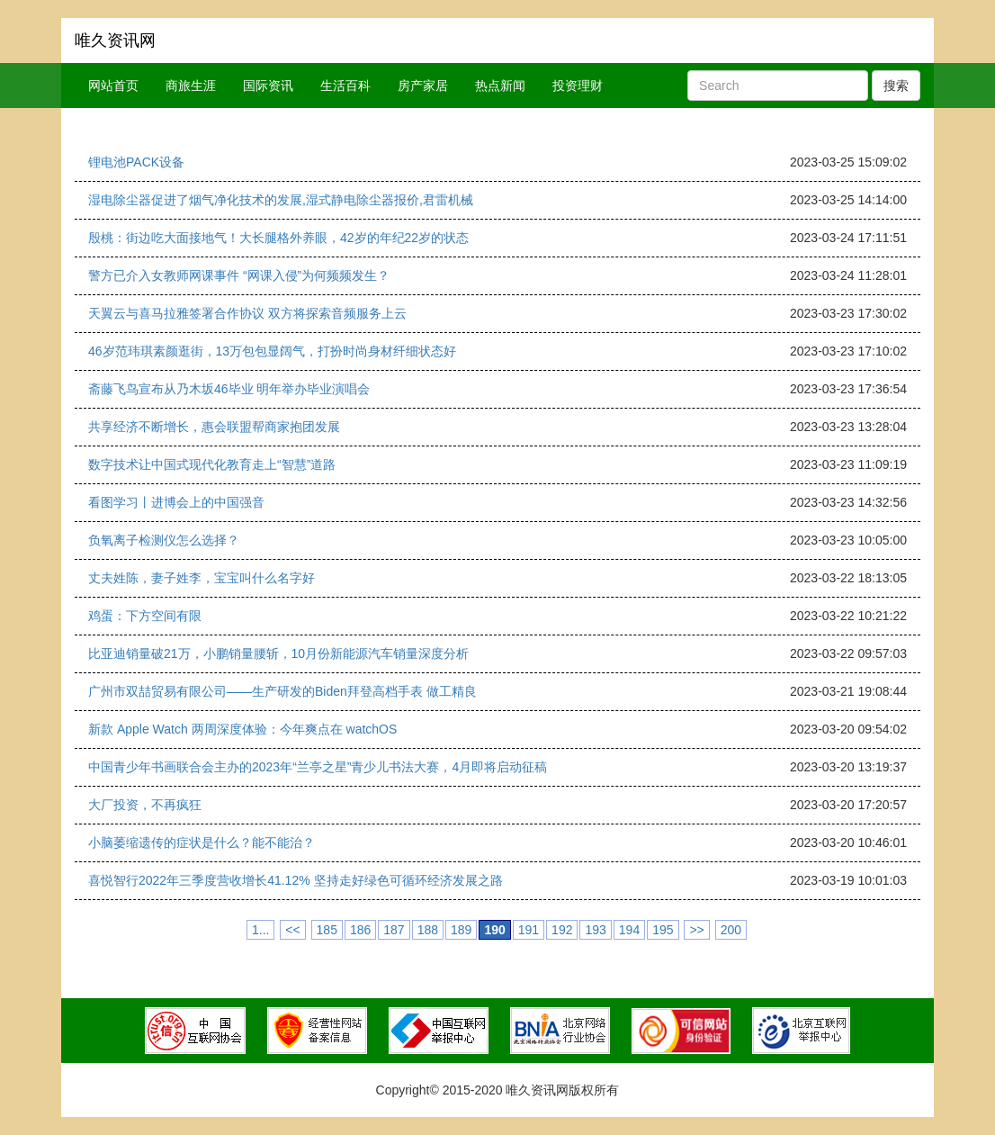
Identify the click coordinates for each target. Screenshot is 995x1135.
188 (427, 930)
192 (561, 930)
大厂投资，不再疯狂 (145, 804)
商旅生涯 (191, 85)
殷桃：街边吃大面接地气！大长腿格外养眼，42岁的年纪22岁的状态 (278, 237)
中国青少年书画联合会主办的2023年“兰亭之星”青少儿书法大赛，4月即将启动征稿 (317, 767)
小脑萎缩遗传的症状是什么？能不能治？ (201, 842)
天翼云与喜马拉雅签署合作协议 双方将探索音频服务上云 (247, 313)
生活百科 (345, 85)
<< (292, 930)
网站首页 (113, 85)
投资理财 (577, 85)
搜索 (896, 85)
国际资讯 (268, 85)
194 (629, 930)
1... (260, 930)
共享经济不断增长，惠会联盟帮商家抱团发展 (214, 426)
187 (393, 930)
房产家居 (423, 85)
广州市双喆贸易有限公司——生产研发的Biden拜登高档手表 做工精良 (282, 691)
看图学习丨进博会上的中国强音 (176, 502)
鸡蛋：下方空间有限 (145, 615)
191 (528, 930)
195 (662, 930)
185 (327, 930)
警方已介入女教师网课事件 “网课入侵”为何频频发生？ (239, 275)
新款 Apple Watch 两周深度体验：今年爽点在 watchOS (242, 729)
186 (360, 930)
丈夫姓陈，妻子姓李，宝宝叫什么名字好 (201, 578)
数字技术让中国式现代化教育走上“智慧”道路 (212, 464)
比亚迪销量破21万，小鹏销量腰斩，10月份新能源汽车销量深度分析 (278, 653)
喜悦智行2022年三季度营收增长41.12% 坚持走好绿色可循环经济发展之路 (295, 880)
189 (461, 930)
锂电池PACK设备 (136, 162)
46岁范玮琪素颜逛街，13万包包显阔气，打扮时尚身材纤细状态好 (272, 351)
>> (696, 930)
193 (595, 930)
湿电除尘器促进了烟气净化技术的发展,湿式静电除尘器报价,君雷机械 (280, 200)
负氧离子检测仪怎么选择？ (163, 540)
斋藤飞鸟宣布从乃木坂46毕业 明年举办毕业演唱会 (229, 389)
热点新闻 (500, 85)
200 (731, 930)
